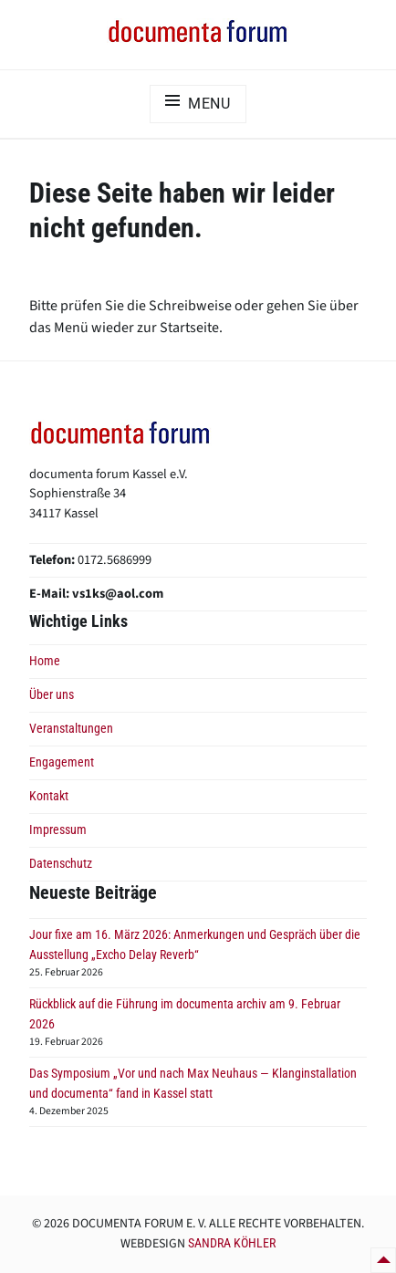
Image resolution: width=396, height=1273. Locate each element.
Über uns (51, 695)
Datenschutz (60, 863)
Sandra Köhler (232, 1243)
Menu (209, 103)
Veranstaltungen (71, 728)
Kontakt (48, 796)
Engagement (61, 762)
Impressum (58, 830)
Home (44, 661)
